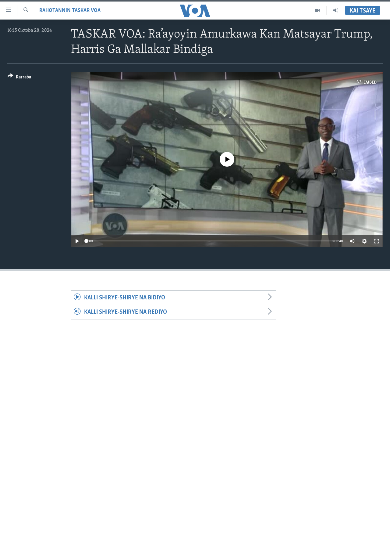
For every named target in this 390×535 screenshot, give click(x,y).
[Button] (19, 78)
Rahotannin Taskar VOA (70, 10)
